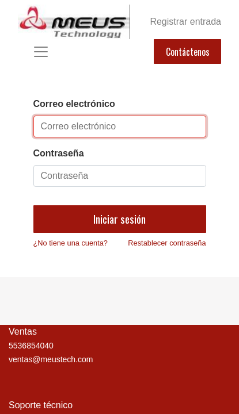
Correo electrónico (74, 104)
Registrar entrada (185, 21)
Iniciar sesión (119, 218)
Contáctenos (188, 52)
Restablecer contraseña (167, 243)
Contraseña (58, 153)
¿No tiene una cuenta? (70, 243)
